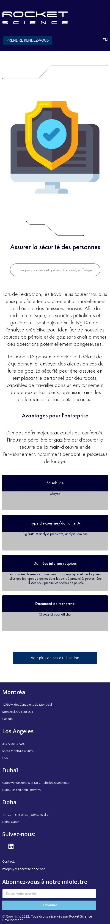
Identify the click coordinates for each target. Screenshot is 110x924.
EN (105, 39)
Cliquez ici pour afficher (55, 614)
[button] (105, 21)
